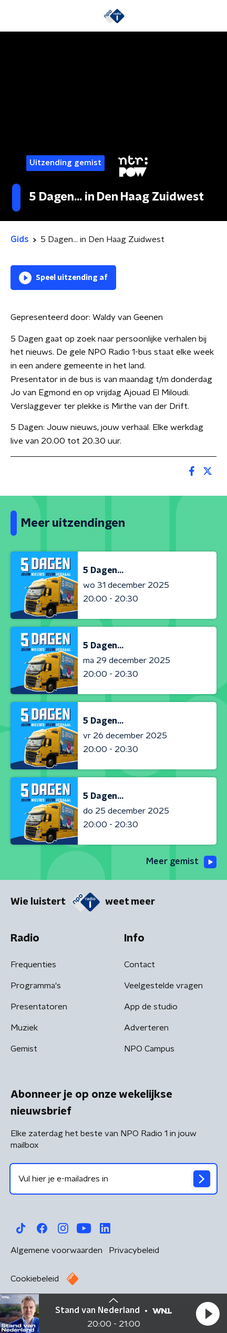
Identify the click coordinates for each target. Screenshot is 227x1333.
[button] (207, 1313)
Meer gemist (181, 862)
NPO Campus (149, 1049)
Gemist (24, 1049)
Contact (139, 964)
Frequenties (33, 964)
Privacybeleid (134, 1250)
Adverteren (146, 1028)
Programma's (36, 985)
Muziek (24, 1028)
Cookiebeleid (35, 1279)
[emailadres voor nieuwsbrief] (113, 1179)
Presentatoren (39, 1007)
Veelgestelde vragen (163, 985)
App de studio (151, 1007)
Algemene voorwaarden (56, 1250)
